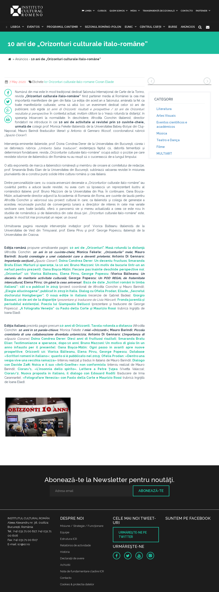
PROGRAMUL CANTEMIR (62, 26)
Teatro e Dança (168, 140)
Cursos (101, 11)
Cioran (99, 82)
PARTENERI (201, 11)
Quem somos (117, 11)
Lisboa (15, 26)
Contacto (187, 11)
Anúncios (188, 26)
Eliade (109, 82)
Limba (86, 11)
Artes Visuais (166, 115)
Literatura (164, 109)
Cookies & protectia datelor (77, 584)
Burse (172, 26)
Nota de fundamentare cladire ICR (82, 571)
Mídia (133, 11)
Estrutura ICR (68, 538)
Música (161, 133)
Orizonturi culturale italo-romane (71, 82)
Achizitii (65, 564)
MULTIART (164, 153)
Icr (46, 82)
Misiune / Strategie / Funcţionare (81, 525)
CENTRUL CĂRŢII (150, 26)
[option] (38, 418)
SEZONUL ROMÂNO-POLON (103, 26)
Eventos (33, 26)
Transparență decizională (159, 11)
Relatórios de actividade (75, 545)
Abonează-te (151, 491)
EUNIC (129, 26)
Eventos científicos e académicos (171, 124)
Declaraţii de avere (72, 558)
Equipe (64, 532)
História (65, 551)
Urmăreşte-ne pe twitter (133, 535)
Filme (160, 147)
